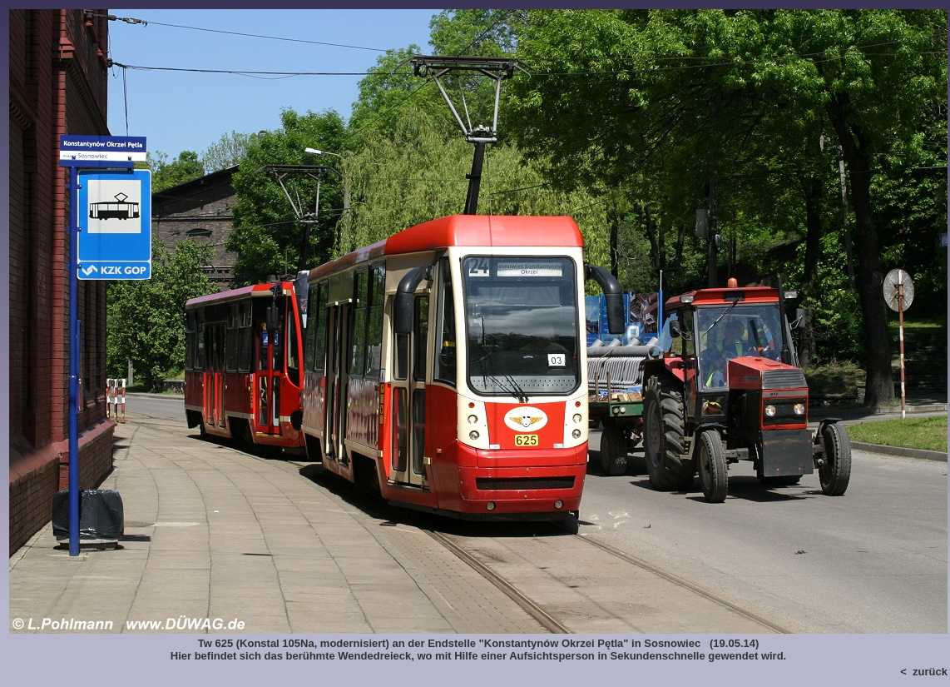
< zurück (924, 671)
